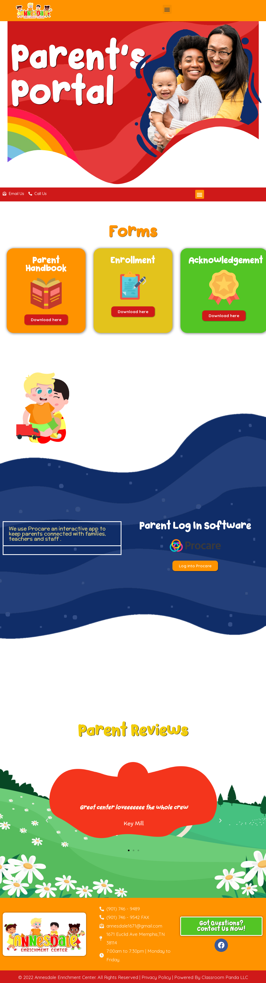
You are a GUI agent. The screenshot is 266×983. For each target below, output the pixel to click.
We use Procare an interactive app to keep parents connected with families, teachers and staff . (57, 533)
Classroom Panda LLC (225, 977)
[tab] (62, 533)
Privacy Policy (156, 977)
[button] (167, 9)
